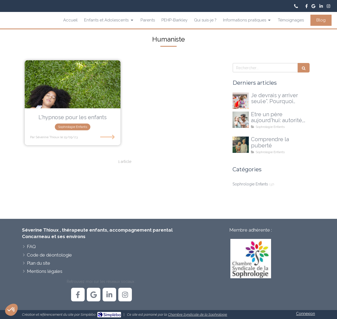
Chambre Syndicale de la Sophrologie (197, 314)
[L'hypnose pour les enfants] (72, 84)
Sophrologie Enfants (250, 184)
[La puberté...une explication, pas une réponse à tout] (241, 145)
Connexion (305, 313)
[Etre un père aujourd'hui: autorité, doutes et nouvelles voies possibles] (241, 120)
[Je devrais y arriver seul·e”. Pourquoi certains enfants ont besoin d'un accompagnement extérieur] (241, 101)
